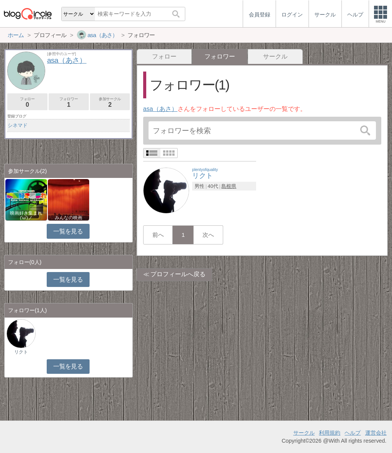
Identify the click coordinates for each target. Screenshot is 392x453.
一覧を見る (68, 231)
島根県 (228, 186)
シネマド (18, 125)
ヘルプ (353, 433)
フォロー (164, 56)
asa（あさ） (160, 109)
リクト (21, 352)
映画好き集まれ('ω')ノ (26, 215)
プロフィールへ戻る (178, 274)
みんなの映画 (68, 217)
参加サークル (110, 102)
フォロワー (69, 102)
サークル (275, 56)
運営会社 (376, 433)
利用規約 (329, 433)
